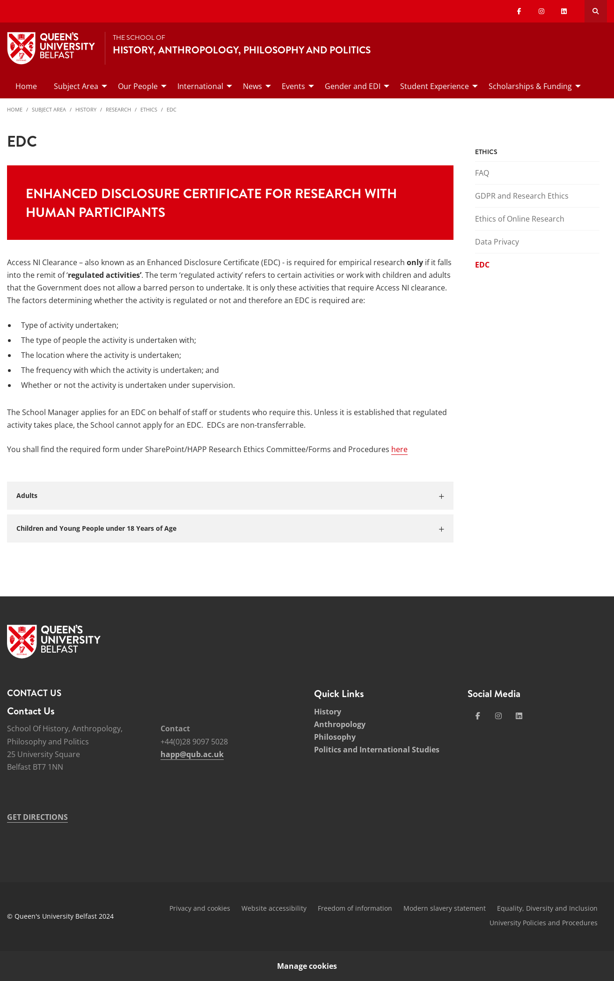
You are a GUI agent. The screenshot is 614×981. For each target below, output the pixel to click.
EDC (171, 109)
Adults (26, 495)
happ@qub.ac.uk (192, 754)
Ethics (148, 109)
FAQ (482, 173)
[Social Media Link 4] (519, 716)
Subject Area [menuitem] (76, 86)
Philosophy (335, 737)
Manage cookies (307, 966)
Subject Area (49, 109)
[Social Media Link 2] (498, 716)
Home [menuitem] (26, 86)
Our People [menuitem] (138, 86)
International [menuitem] (200, 86)
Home (14, 109)
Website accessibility (274, 908)
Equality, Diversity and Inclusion (547, 908)
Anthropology (339, 724)
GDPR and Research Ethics (522, 196)
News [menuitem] (252, 86)
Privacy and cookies (199, 908)
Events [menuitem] (293, 86)
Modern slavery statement (444, 908)
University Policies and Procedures (544, 922)
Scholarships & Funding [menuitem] (530, 86)
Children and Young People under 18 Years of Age (96, 528)
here (399, 449)
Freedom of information (355, 908)
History (85, 109)
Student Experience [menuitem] (434, 86)
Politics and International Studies (376, 749)
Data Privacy (497, 242)
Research (118, 109)
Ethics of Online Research (519, 219)
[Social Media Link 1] (478, 716)
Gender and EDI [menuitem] (352, 86)
